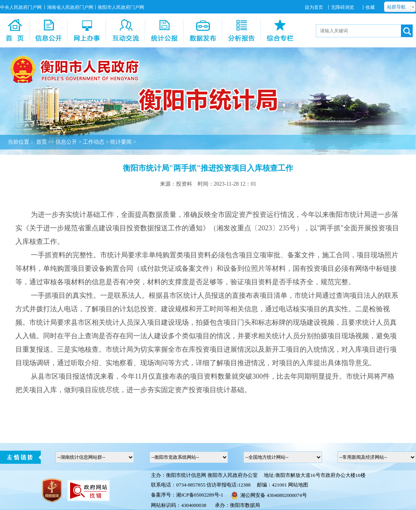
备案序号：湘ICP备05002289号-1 (187, 495)
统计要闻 (121, 142)
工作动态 (93, 142)
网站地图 (298, 485)
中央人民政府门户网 (21, 7)
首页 (41, 142)
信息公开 (66, 142)
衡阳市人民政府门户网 (121, 7)
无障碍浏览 (342, 7)
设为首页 (314, 7)
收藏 (370, 7)
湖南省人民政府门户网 (70, 7)
